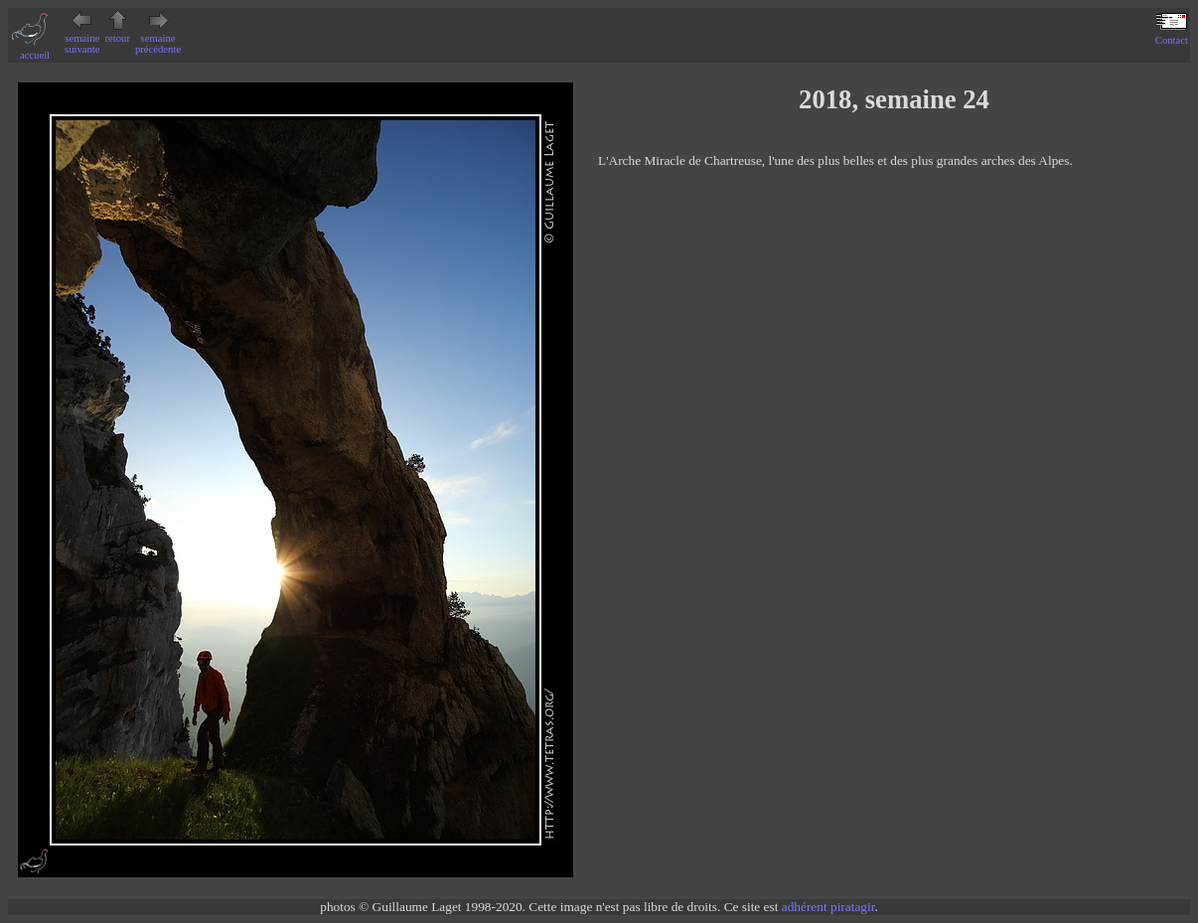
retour (117, 33)
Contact (1171, 35)
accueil (35, 50)
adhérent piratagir (828, 906)
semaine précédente (158, 38)
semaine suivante (82, 38)
